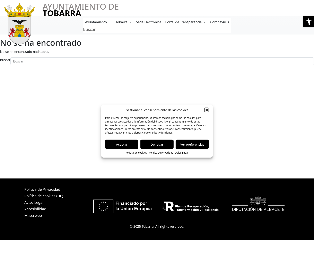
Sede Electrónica (148, 22)
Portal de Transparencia (185, 22)
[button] (308, 21)
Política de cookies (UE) (43, 195)
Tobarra (123, 22)
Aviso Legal (181, 152)
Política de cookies (136, 152)
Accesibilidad (35, 208)
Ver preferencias (192, 144)
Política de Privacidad (161, 152)
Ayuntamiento (98, 22)
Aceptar (122, 144)
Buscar (89, 29)
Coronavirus (219, 22)
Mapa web (33, 215)
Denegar (157, 144)
